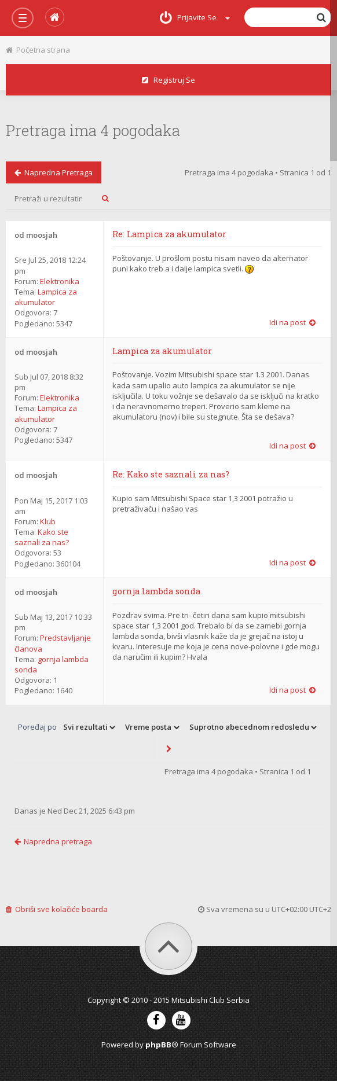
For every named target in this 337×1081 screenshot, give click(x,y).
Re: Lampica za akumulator (169, 234)
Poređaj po (37, 727)
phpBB (158, 1044)
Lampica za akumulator (45, 296)
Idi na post (292, 322)
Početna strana (38, 50)
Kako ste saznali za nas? (41, 537)
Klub (48, 521)
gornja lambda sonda (156, 591)
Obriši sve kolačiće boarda (57, 909)
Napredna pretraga (53, 172)
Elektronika (59, 281)
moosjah (41, 235)
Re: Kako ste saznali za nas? (170, 474)
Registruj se (168, 80)
